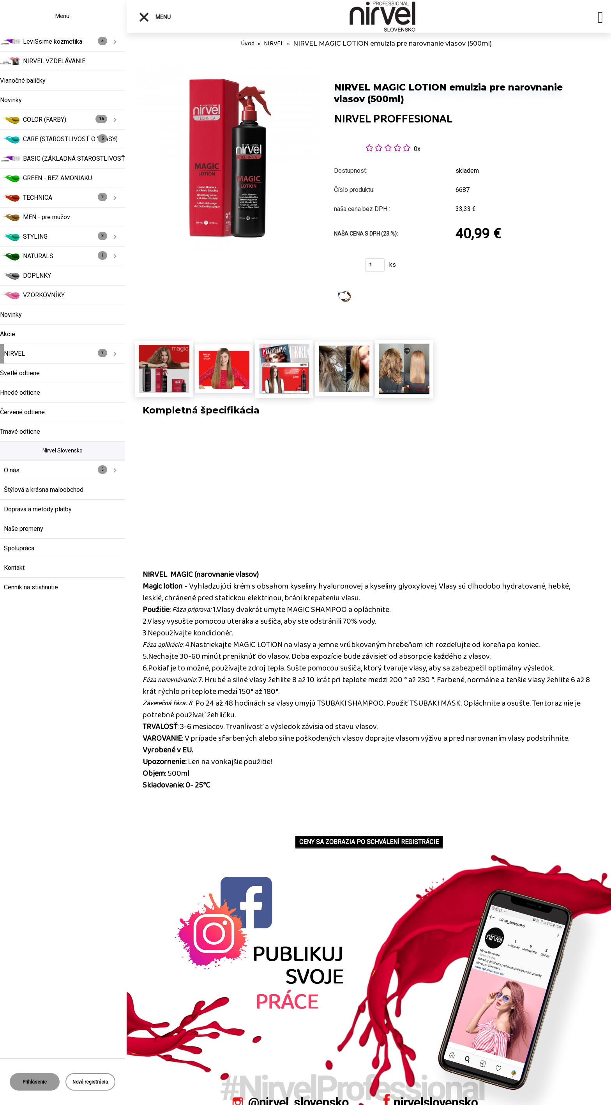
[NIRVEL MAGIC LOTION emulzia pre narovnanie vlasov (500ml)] (227, 70)
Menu (154, 17)
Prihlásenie (35, 1082)
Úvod (247, 43)
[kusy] (375, 265)
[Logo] (382, 17)
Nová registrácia (90, 1082)
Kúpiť (344, 267)
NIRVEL (274, 43)
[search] (600, 19)
